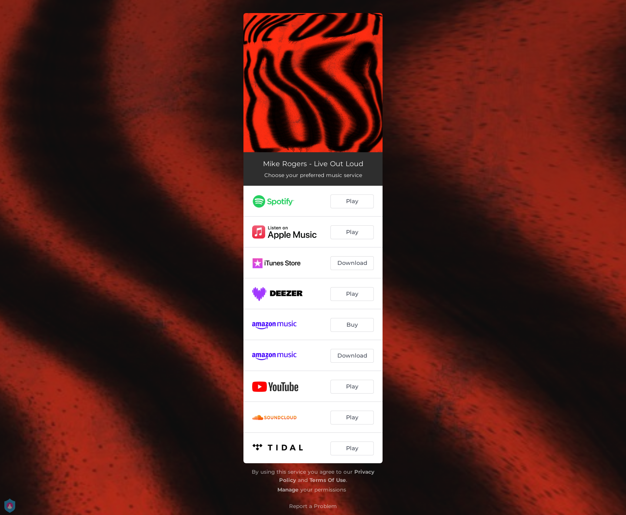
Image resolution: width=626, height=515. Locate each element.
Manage (288, 489)
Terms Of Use (328, 480)
